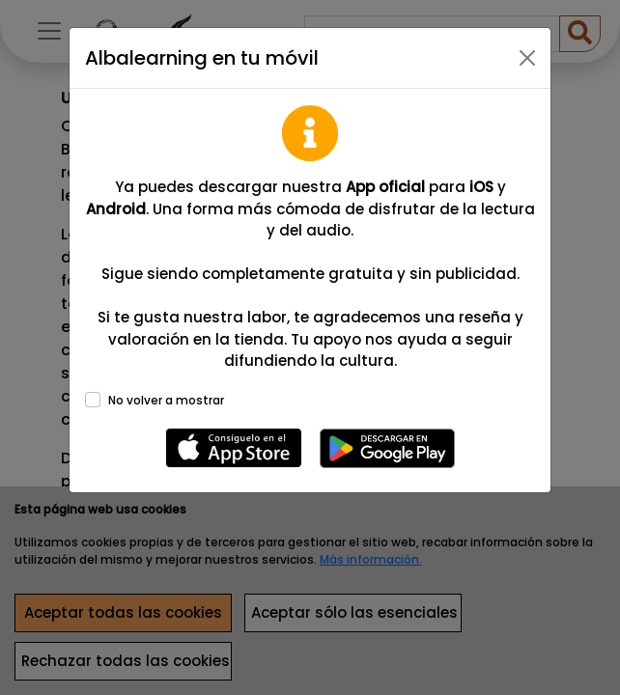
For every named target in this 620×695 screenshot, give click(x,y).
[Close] (527, 57)
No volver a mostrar (166, 400)
